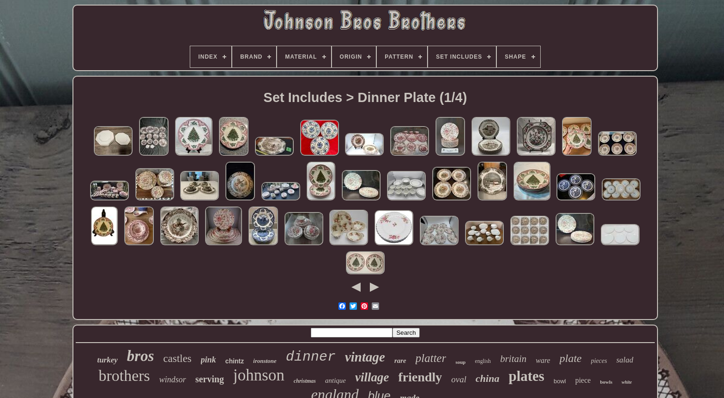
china (487, 378)
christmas (305, 381)
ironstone (265, 360)
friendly (420, 377)
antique (335, 380)
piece (583, 380)
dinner (311, 357)
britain (513, 358)
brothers (124, 375)
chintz (234, 361)
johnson (258, 375)
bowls (606, 382)
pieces (599, 360)
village (372, 377)
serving (209, 379)
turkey (107, 360)
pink (208, 359)
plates (526, 376)
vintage (365, 357)
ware (543, 360)
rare (400, 360)
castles (177, 358)
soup (460, 362)
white (626, 382)
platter (431, 358)
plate (571, 358)
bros (140, 356)
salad (625, 360)
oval (458, 379)
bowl (560, 381)
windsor (172, 379)
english (483, 361)
